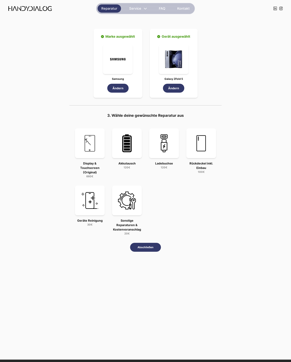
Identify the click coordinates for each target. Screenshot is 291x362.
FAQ (162, 8)
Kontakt (183, 8)
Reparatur (109, 8)
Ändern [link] (117, 88)
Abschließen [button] (145, 247)
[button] (118, 59)
